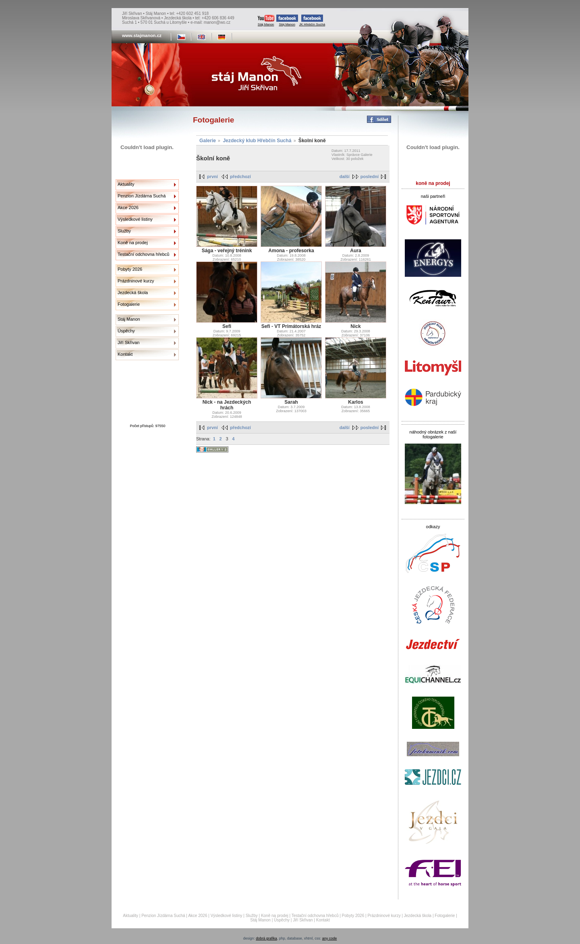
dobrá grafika (266, 938)
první (212, 176)
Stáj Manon (266, 20)
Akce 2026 (128, 207)
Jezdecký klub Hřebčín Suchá (257, 140)
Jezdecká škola (133, 292)
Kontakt (125, 354)
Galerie (207, 140)
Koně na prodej (133, 242)
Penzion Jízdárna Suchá (142, 195)
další (345, 176)
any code (329, 938)
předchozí (240, 176)
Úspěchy (126, 330)
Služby (124, 230)
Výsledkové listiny (135, 219)
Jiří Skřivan (128, 342)
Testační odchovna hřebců (143, 254)
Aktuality (126, 184)
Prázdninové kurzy (136, 280)
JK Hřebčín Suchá (312, 20)
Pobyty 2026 (130, 269)
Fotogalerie (129, 304)
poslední (369, 176)
